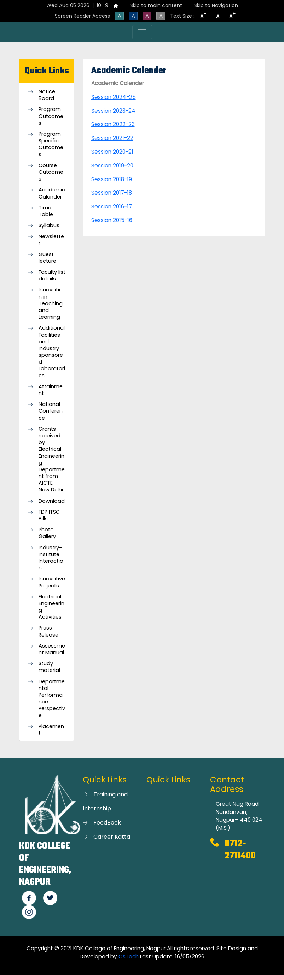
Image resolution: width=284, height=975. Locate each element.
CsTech (128, 956)
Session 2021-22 (112, 138)
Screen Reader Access (82, 15)
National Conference (51, 411)
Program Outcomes (51, 116)
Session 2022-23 (113, 124)
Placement (51, 730)
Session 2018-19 (111, 179)
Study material (49, 667)
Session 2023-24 (113, 110)
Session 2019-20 (112, 165)
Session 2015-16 (111, 220)
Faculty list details (52, 275)
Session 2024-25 (113, 97)
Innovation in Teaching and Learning (51, 303)
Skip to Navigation (216, 5)
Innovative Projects (52, 582)
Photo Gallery (47, 533)
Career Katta (111, 837)
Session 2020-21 (112, 151)
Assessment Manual (52, 649)
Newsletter (51, 240)
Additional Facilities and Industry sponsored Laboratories (52, 352)
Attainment (51, 390)
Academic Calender (52, 193)
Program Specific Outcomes (51, 144)
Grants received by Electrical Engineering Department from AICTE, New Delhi (52, 460)
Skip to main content (156, 5)
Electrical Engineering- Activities (51, 607)
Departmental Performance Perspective (52, 698)
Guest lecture (47, 258)
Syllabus (49, 225)
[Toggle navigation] (142, 32)
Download (52, 501)
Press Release (48, 631)
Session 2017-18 (111, 192)
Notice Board (47, 95)
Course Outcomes (51, 172)
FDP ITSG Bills (49, 515)
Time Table (46, 211)
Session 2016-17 (111, 206)
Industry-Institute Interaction (51, 558)
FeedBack (107, 823)
